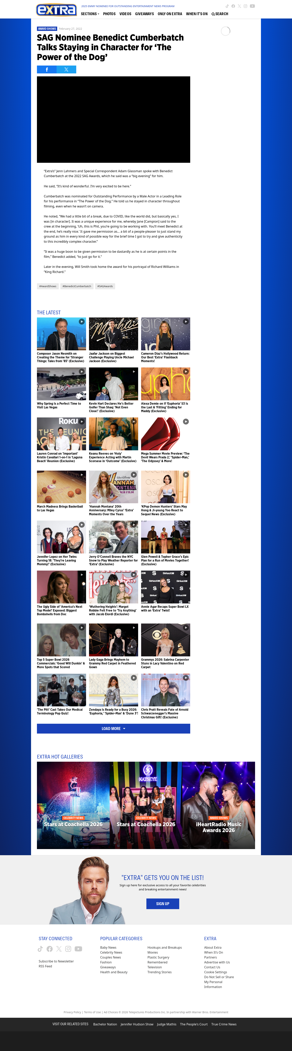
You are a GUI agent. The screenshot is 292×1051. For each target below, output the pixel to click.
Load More (113, 728)
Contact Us (212, 967)
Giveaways (108, 967)
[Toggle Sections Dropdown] (90, 14)
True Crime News (224, 1024)
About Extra (212, 947)
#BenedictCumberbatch (77, 286)
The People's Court (194, 1024)
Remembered (158, 962)
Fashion (106, 962)
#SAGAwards (105, 286)
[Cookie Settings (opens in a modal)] (215, 972)
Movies (153, 952)
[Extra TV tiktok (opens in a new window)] (227, 6)
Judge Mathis (166, 1024)
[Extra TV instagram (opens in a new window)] (245, 6)
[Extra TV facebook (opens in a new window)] (233, 6)
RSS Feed (45, 966)
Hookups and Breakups (165, 947)
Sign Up (162, 903)
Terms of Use (92, 1012)
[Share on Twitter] (66, 69)
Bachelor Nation (105, 1024)
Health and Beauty (114, 972)
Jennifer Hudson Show (137, 1024)
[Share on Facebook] (47, 69)
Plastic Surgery (158, 957)
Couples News (110, 957)
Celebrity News (111, 952)
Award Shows (47, 28)
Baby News (108, 947)
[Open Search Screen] (220, 14)
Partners (210, 957)
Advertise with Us (217, 962)
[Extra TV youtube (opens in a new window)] (252, 6)
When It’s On (213, 952)
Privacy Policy (72, 1012)
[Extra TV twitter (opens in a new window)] (239, 6)
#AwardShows (47, 286)
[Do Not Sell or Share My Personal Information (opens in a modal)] (221, 982)
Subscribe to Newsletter (56, 961)
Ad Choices (111, 1012)
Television (155, 967)
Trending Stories (160, 972)
